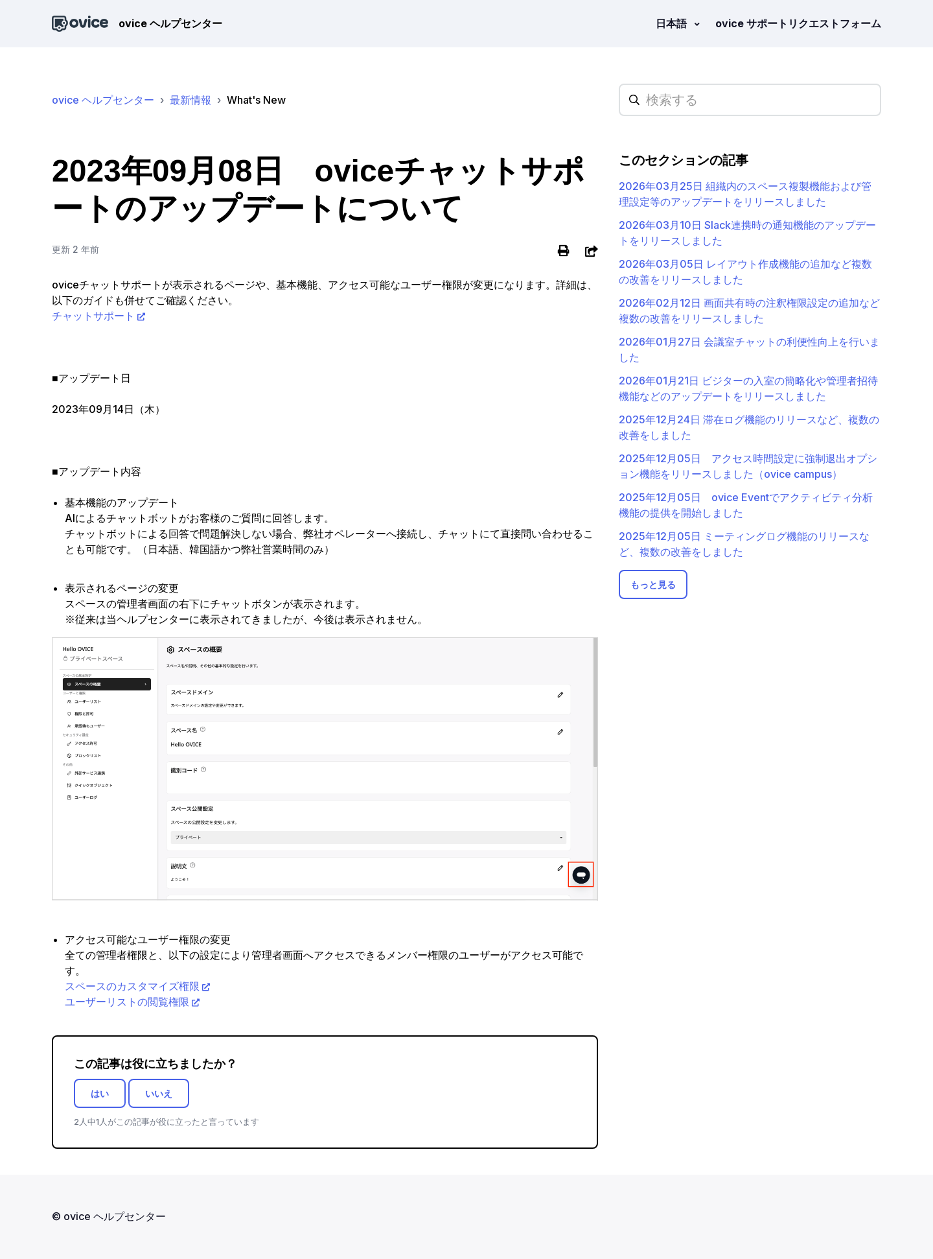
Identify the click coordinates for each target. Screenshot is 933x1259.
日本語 (672, 23)
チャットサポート (93, 315)
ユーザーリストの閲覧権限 (127, 1001)
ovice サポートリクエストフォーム (798, 23)
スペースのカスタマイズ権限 (132, 986)
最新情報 (190, 99)
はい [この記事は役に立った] (100, 1093)
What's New (256, 99)
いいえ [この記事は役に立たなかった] (158, 1093)
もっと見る (653, 584)
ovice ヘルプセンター (103, 99)
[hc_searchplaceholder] (750, 100)
